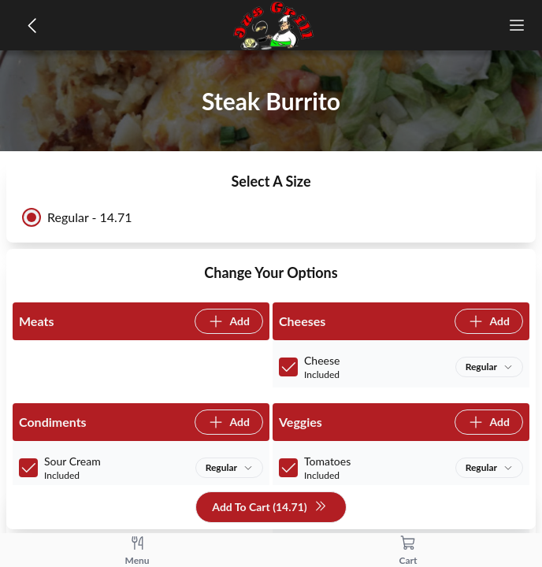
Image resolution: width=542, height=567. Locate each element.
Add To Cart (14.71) (269, 507)
